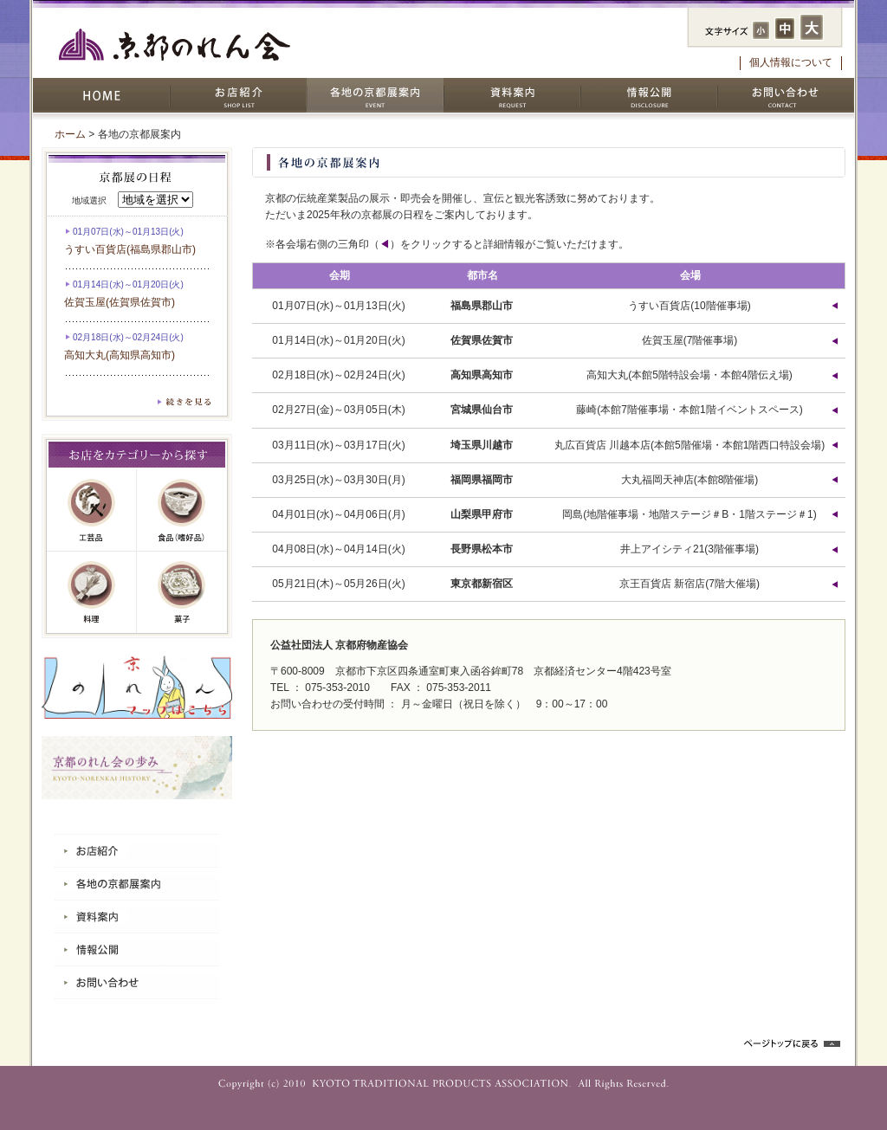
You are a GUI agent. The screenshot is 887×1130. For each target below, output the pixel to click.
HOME (101, 95)
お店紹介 (238, 95)
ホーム (70, 134)
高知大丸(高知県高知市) (119, 355)
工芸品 (92, 510)
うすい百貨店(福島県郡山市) (130, 249)
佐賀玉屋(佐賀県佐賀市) (119, 302)
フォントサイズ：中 (784, 28)
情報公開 (648, 95)
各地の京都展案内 (375, 95)
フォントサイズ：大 (812, 27)
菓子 (182, 592)
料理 (92, 592)
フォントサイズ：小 (761, 30)
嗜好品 (182, 510)
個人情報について (790, 62)
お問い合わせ (785, 95)
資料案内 (512, 95)
